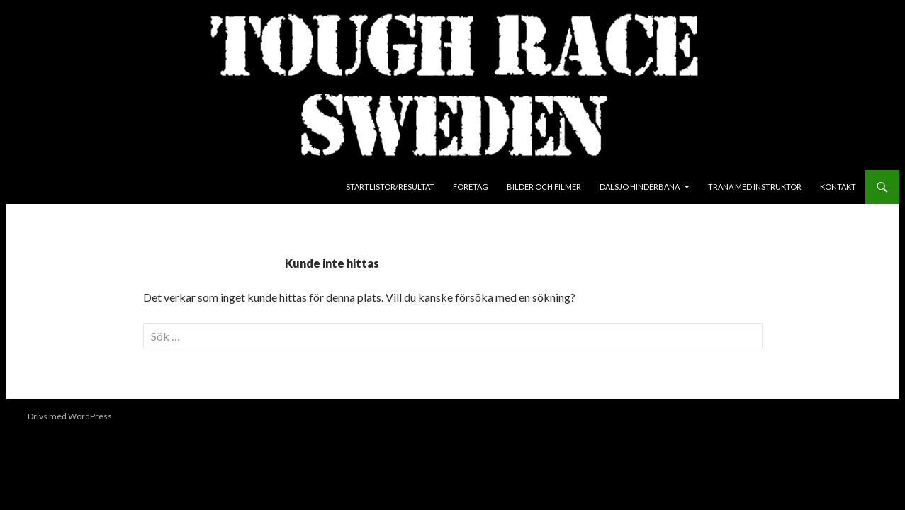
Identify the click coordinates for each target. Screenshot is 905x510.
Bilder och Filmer (544, 186)
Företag (470, 186)
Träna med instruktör (755, 186)
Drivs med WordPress (70, 416)
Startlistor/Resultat (390, 186)
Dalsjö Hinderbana (640, 186)
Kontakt (838, 186)
